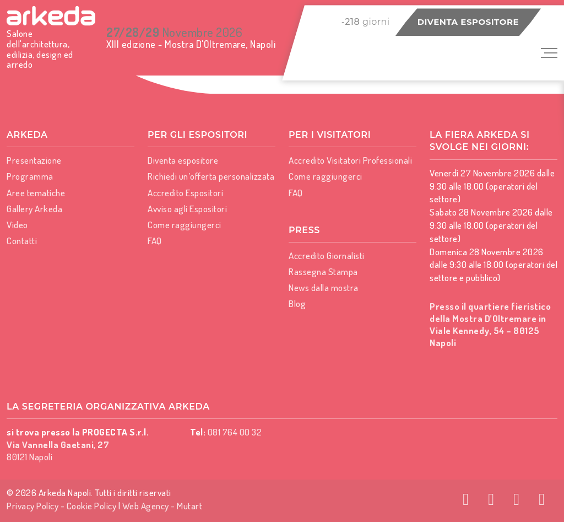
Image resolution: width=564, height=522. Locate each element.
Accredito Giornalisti (327, 255)
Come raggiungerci (184, 224)
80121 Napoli (58, 450)
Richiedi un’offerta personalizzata (211, 176)
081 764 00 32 (235, 432)
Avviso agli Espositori (187, 208)
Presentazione (34, 160)
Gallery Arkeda (34, 208)
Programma (30, 176)
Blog (297, 303)
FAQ (155, 240)
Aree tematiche (36, 192)
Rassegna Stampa (323, 271)
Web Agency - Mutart (162, 506)
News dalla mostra (324, 287)
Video (17, 224)
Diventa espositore (468, 22)
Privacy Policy (32, 506)
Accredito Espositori (185, 192)
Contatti (22, 240)
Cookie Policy (92, 506)
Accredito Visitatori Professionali (350, 160)
